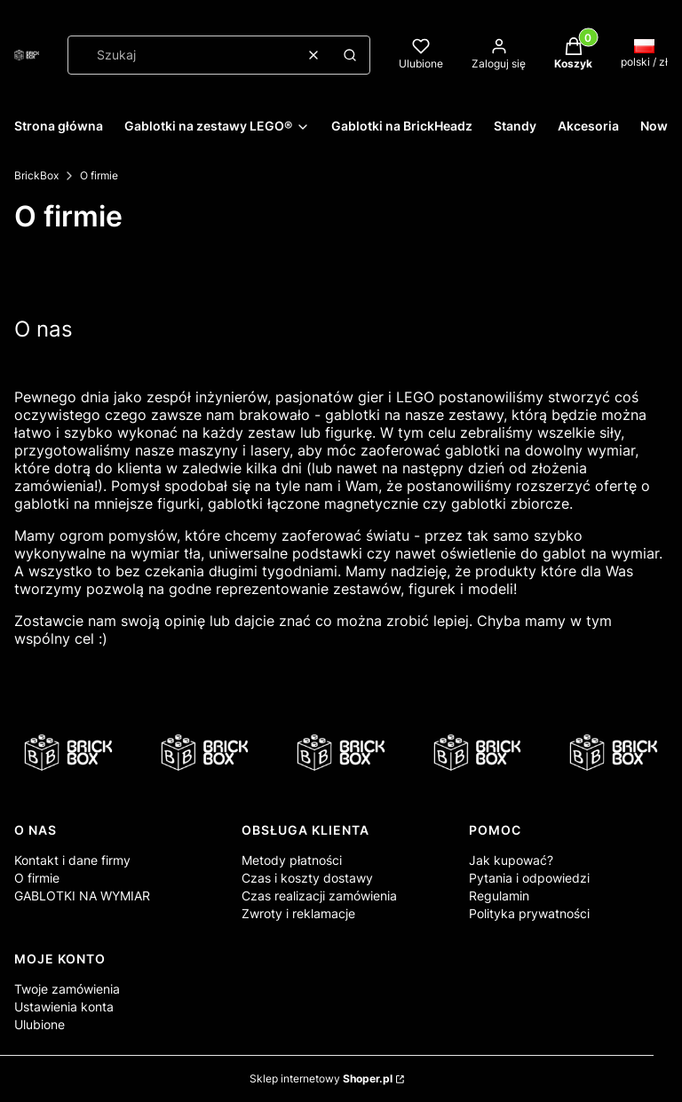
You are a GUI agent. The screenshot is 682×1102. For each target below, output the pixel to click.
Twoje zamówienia (67, 988)
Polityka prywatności (529, 913)
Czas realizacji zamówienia (319, 895)
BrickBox (36, 175)
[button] (350, 55)
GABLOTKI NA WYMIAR (82, 895)
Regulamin (499, 895)
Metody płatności (292, 860)
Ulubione (39, 1024)
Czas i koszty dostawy (307, 877)
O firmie (36, 877)
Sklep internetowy (321, 1078)
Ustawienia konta (64, 1006)
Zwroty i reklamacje (298, 913)
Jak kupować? (511, 860)
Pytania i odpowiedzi (529, 877)
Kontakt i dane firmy (72, 860)
